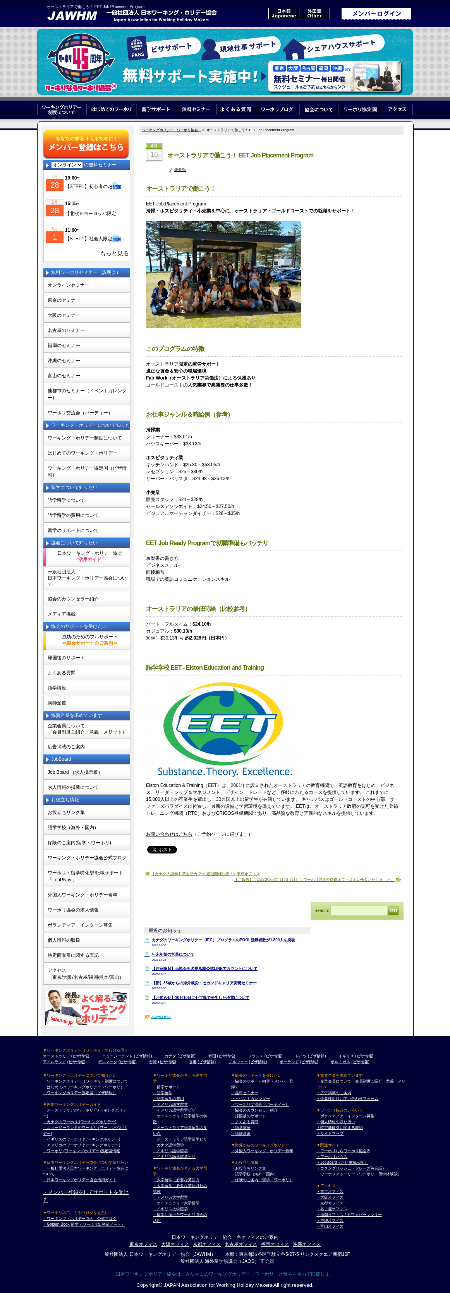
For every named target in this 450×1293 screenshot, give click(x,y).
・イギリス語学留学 (170, 1151)
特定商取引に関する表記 (73, 955)
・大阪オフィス (330, 1197)
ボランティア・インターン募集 (80, 925)
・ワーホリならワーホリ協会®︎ (342, 1151)
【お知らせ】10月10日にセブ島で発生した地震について (200, 997)
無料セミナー (196, 109)
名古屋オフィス (241, 1244)
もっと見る (114, 253)
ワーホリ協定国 (361, 109)
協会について (319, 109)
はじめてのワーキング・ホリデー (82, 453)
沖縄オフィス (307, 1244)
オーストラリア (56, 1056)
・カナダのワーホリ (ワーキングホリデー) (79, 1122)
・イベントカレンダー (250, 1098)
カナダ (170, 1056)
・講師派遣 (241, 1133)
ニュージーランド (117, 1056)
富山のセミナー (64, 375)
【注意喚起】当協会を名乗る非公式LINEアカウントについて (205, 968)
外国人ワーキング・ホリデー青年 (82, 895)
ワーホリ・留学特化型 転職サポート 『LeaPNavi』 (85, 876)
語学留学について (66, 500)
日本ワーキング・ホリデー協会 (89, 556)
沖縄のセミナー (64, 360)
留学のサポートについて (73, 530)
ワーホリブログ (278, 109)
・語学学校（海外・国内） (254, 1174)
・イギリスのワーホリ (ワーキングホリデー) (81, 1139)
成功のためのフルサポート (90, 640)
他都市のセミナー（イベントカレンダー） (87, 394)
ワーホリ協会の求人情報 (73, 910)
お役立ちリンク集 (66, 812)
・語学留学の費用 (168, 1098)
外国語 (314, 13)
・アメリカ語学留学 (170, 1104)
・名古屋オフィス (331, 1209)
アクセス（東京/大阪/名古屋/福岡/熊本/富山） (86, 974)
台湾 (153, 1062)
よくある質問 (236, 109)
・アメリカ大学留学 (170, 1197)
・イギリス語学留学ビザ (174, 1156)
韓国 (212, 1056)
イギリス (346, 1056)
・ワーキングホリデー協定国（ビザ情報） (80, 1093)
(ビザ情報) (80, 1056)
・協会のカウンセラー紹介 (254, 1110)
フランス (255, 1056)
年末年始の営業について (173, 954)
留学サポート (156, 109)
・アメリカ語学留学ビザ (174, 1110)
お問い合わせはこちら (169, 834)
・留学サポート (166, 1087)
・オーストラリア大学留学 (176, 1203)
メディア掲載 (62, 614)
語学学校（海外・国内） (73, 827)
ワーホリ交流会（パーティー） (80, 413)
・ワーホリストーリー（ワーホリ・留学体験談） (359, 1174)
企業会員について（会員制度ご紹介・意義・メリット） (87, 729)
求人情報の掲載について (73, 787)
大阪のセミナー (64, 315)
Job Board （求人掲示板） (75, 772)
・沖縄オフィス (330, 1220)
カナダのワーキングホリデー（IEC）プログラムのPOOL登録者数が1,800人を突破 (223, 940)
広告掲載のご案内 (66, 746)
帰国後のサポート (66, 657)
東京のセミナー (64, 300)
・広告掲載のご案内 (333, 1093)
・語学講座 (241, 1127)
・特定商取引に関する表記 (339, 1127)
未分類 (180, 170)
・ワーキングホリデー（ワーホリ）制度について (85, 1081)
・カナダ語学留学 (168, 1145)
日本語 (283, 13)
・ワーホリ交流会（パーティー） (260, 1104)
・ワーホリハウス (331, 1156)
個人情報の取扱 (64, 940)
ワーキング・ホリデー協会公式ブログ (87, 857)
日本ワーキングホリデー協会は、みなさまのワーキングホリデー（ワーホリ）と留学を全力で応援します (225, 1274)
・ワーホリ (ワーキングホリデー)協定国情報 (81, 1151)
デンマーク (107, 1062)
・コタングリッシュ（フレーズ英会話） (351, 1168)
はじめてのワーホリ (111, 109)
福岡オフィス (275, 1244)
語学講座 (57, 688)
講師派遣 (57, 703)
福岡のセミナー (64, 345)
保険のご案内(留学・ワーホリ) (79, 842)
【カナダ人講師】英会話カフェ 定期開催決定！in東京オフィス (205, 874)
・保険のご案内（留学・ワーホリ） (262, 1180)
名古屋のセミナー (66, 330)
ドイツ (301, 1056)
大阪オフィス (175, 1244)
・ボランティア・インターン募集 (345, 1116)
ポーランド (289, 1062)
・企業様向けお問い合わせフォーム (347, 1098)
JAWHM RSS (161, 1017)
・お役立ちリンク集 (248, 1168)
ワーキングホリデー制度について (62, 109)
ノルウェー (238, 1062)
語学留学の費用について (73, 515)
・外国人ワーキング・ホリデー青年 (262, 1151)
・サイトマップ (330, 1133)
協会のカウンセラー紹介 (73, 599)
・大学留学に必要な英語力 (176, 1180)
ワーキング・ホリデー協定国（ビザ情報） (87, 471)
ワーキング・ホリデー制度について (85, 438)
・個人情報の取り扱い (335, 1122)
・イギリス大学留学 (170, 1209)
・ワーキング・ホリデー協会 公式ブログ (80, 1218)
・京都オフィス (330, 1203)
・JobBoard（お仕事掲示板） (342, 1162)
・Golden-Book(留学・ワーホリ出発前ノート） (84, 1224)
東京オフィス (143, 1244)
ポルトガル (340, 1062)
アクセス (398, 109)
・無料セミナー (244, 1093)
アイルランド (54, 1062)
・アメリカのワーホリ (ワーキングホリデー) (81, 1145)
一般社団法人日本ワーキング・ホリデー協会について (87, 578)
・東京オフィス (330, 1191)
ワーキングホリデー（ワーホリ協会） (171, 130)
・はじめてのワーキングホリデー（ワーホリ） (83, 1087)
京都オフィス (207, 1244)
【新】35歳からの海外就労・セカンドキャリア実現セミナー (204, 983)
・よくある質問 (244, 1122)
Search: (321, 910)
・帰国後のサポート (248, 1116)
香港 (193, 1062)
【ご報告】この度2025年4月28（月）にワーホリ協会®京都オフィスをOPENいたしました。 (314, 879)
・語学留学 (162, 1093)
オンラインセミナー (68, 285)
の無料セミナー (84, 165)
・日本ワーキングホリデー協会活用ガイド (80, 1180)
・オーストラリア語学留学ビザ (180, 1139)
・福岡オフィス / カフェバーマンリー (348, 1215)
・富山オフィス (330, 1226)
